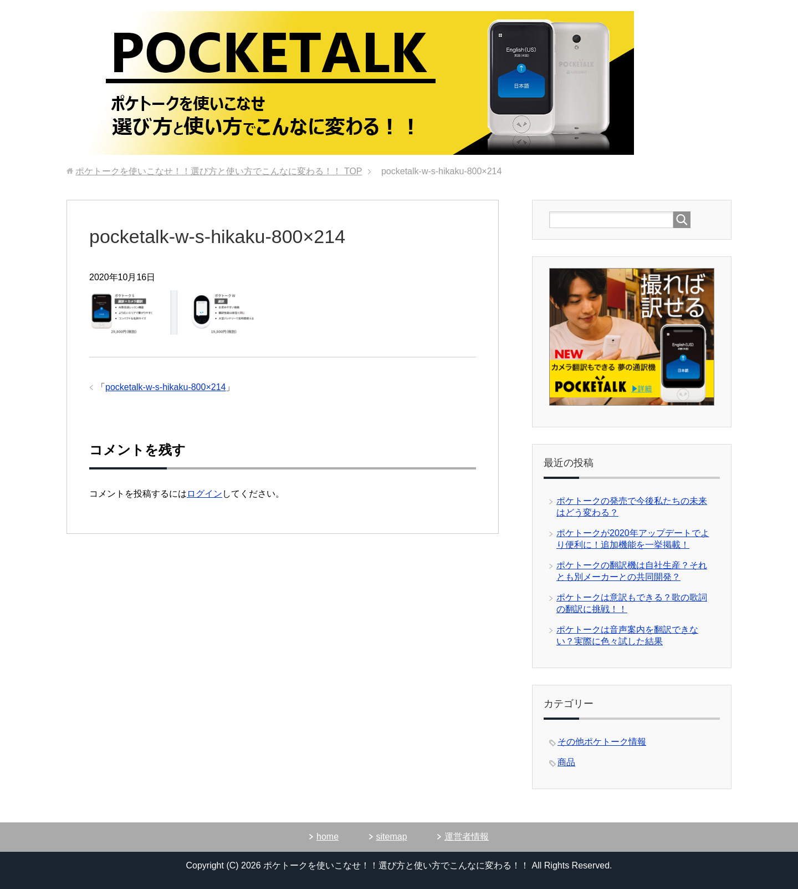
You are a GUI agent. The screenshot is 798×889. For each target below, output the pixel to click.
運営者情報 (466, 836)
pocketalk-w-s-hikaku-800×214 (165, 387)
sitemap (391, 836)
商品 (566, 762)
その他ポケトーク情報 (601, 741)
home (327, 836)
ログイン (204, 493)
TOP (218, 171)
